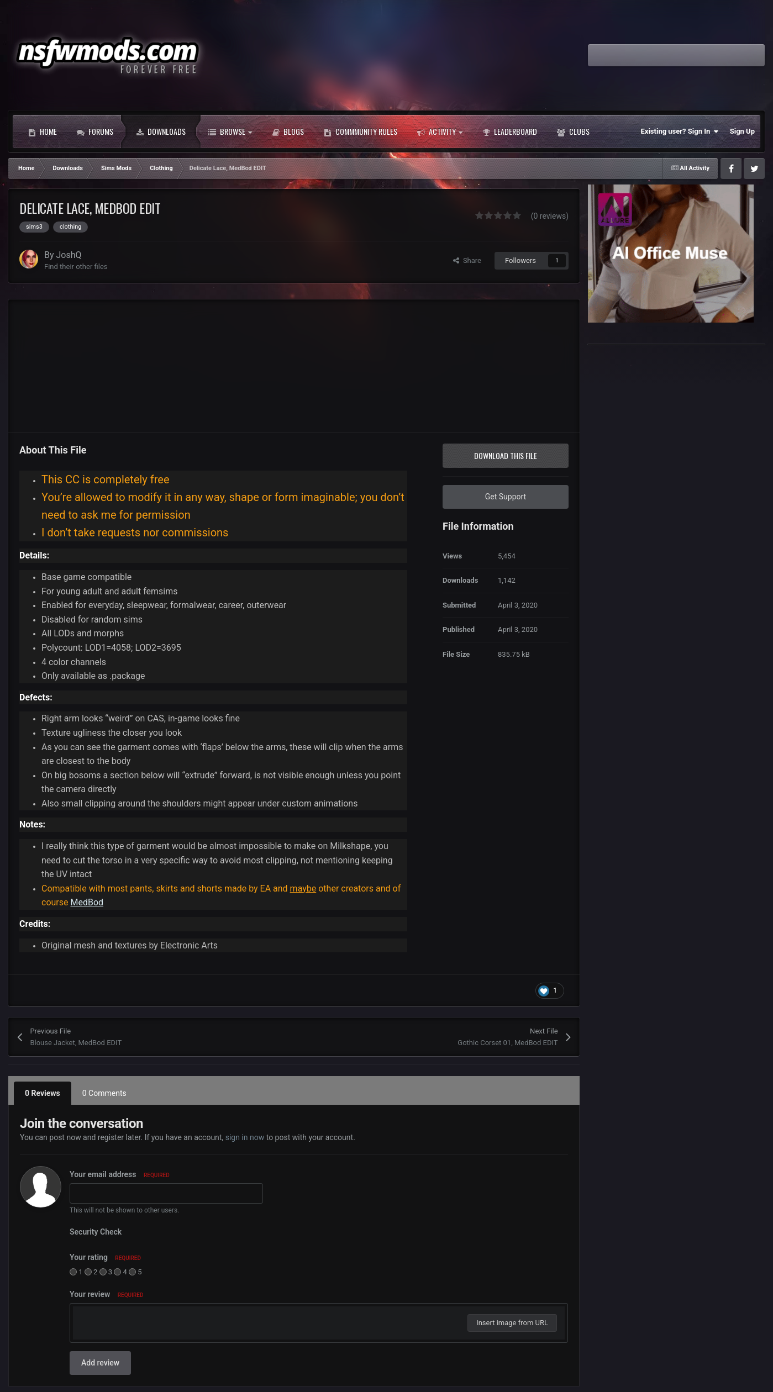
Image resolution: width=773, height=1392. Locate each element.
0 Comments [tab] (104, 1093)
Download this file (505, 455)
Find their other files (76, 266)
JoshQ (69, 255)
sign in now (245, 1137)
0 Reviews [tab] (42, 1093)
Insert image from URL (512, 1323)
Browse (230, 131)
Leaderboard (509, 131)
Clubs (573, 131)
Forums (95, 131)
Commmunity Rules (360, 131)
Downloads (160, 131)
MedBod (86, 902)
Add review (100, 1362)
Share (467, 260)
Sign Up (742, 131)
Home (42, 131)
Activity (439, 131)
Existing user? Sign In (680, 131)
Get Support (505, 496)
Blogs (288, 131)
